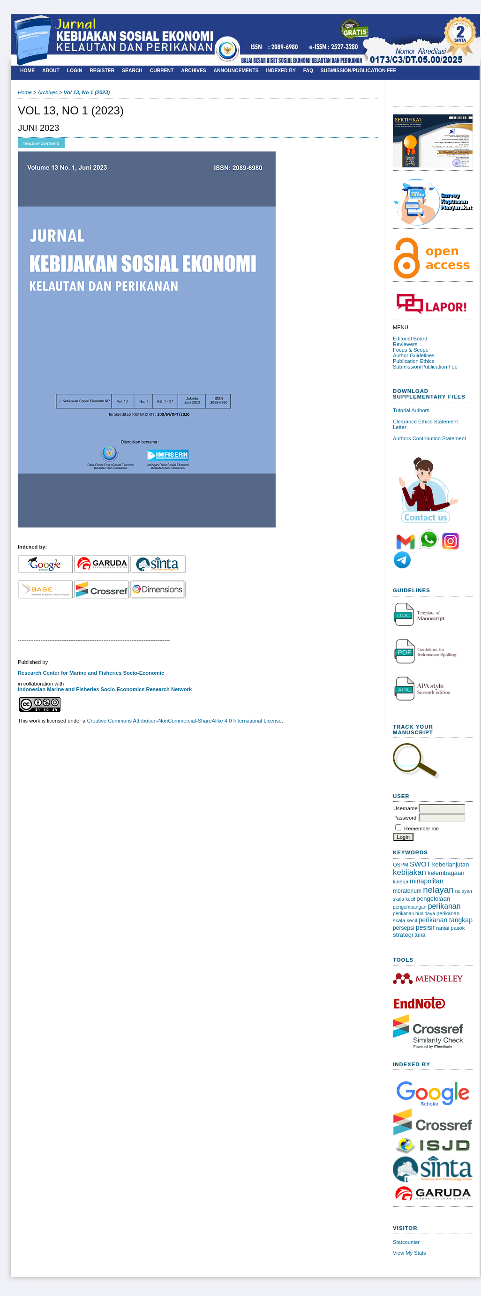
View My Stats (409, 1253)
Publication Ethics (413, 361)
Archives (193, 70)
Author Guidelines (414, 355)
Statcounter (406, 1242)
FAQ (308, 70)
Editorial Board (410, 338)
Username (405, 808)
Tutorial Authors (411, 410)
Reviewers (405, 344)
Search (132, 70)
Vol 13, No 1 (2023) (87, 92)
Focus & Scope (410, 350)
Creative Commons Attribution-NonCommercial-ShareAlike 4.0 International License (184, 720)
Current (162, 70)
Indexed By (281, 70)
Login (75, 70)
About (51, 70)
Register (102, 70)
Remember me (421, 828)
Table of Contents (41, 144)
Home (27, 70)
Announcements (236, 70)
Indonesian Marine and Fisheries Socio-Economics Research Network (105, 689)
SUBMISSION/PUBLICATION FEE (359, 70)
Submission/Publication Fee (425, 366)
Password (404, 818)
